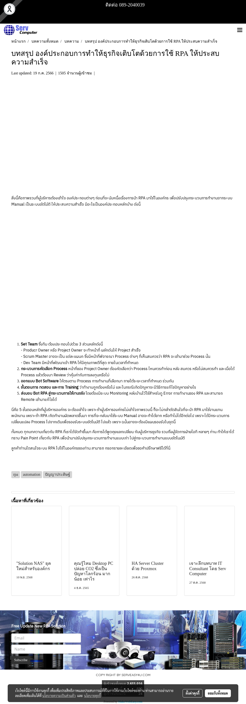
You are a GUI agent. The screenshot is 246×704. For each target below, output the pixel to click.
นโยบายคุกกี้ (92, 695)
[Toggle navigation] (239, 30)
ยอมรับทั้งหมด (218, 693)
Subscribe (20, 660)
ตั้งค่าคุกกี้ (192, 693)
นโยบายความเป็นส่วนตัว (59, 695)
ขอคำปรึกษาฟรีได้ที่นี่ (154, 448)
